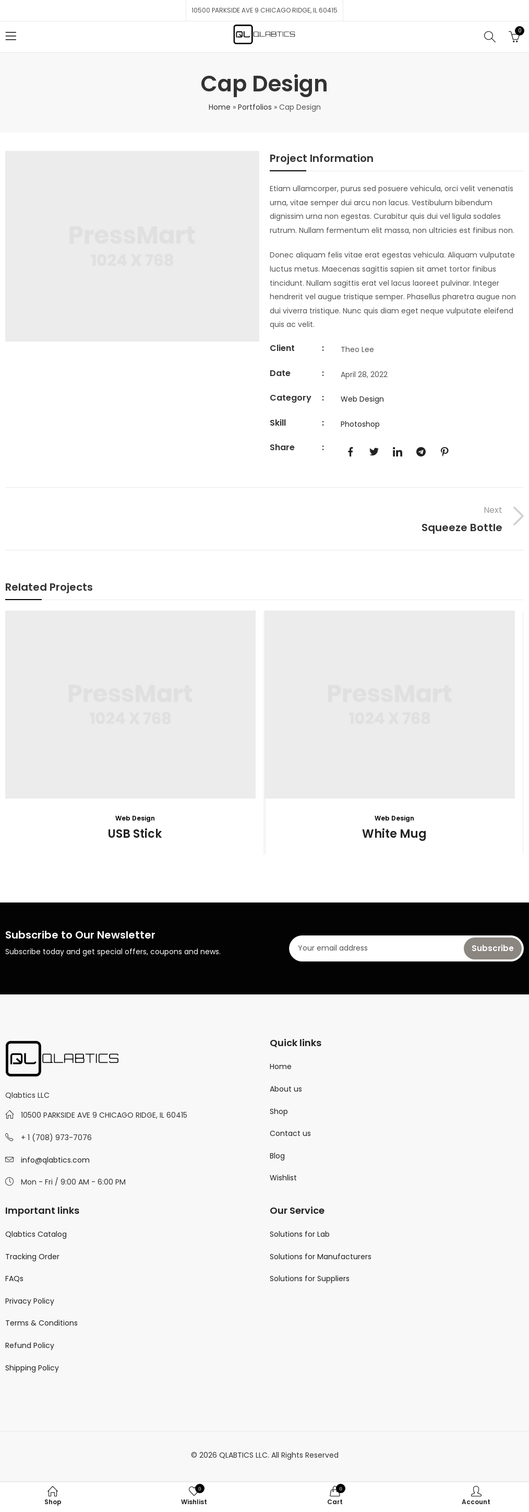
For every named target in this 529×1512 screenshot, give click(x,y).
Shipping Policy (32, 1368)
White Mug (394, 834)
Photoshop (360, 424)
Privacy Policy (29, 1301)
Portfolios (255, 107)
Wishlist (283, 1178)
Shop (279, 1111)
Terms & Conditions (41, 1323)
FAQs (14, 1278)
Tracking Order (32, 1256)
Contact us (290, 1133)
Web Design (362, 399)
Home (220, 107)
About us (286, 1089)
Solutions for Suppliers (310, 1278)
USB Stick (135, 834)
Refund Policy (29, 1345)
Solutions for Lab (300, 1234)
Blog (277, 1156)
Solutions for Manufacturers (320, 1256)
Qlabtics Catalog (36, 1234)
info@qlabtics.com (55, 1160)
